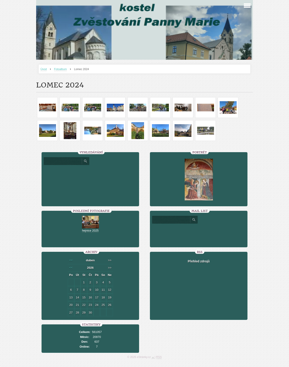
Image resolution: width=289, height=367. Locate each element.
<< (71, 260)
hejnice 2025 (90, 230)
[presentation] (198, 234)
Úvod (43, 69)
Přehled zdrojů (199, 261)
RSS (159, 357)
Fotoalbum (60, 69)
